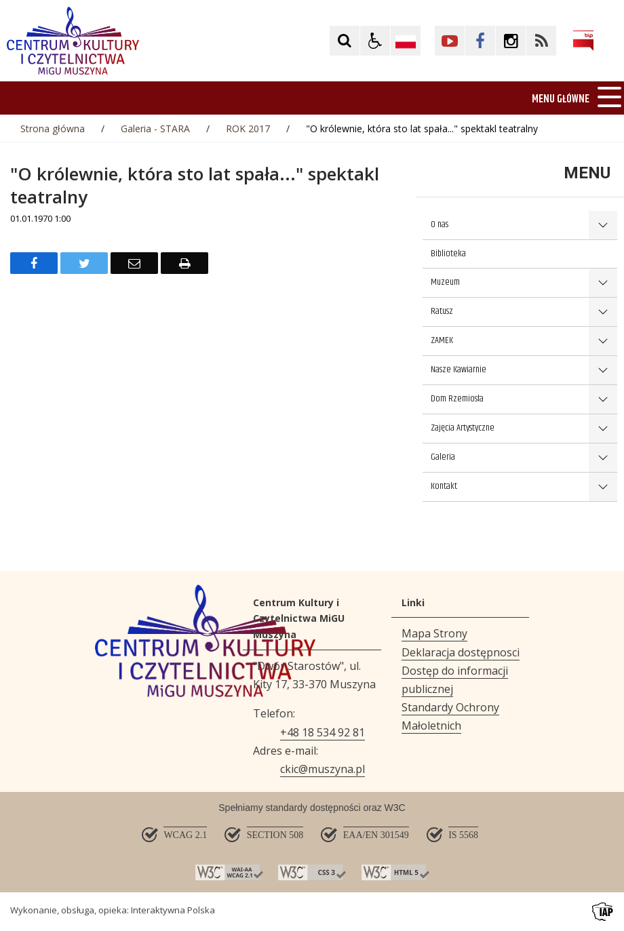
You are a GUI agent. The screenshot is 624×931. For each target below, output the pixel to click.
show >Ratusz (602, 312)
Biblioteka (448, 253)
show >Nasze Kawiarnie (602, 370)
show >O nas (602, 225)
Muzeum (445, 282)
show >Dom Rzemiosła (602, 399)
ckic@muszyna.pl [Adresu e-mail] (322, 768)
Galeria (443, 457)
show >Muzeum (602, 283)
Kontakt (444, 486)
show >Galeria (602, 458)
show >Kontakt (602, 487)
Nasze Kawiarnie (458, 369)
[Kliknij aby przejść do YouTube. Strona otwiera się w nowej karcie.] (450, 41)
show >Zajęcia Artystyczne (602, 428)
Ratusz (442, 311)
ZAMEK (442, 340)
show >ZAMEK (602, 341)
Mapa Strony (434, 633)
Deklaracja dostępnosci (461, 652)
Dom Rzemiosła (457, 398)
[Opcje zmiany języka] (406, 41)
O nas (439, 224)
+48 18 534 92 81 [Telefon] (322, 732)
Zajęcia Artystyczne (462, 427)
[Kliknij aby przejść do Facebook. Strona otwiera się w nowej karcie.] (480, 41)
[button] (375, 41)
